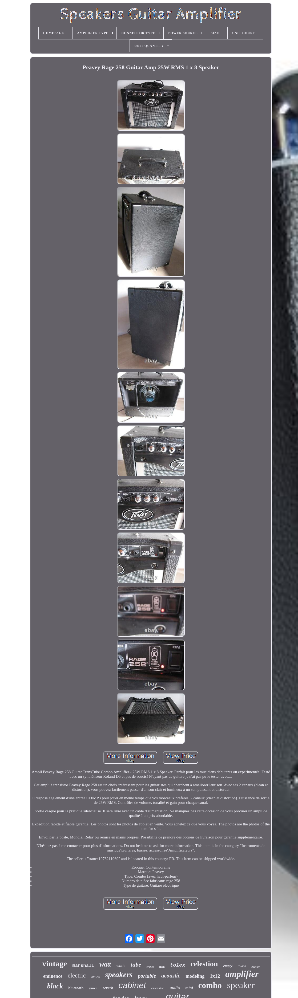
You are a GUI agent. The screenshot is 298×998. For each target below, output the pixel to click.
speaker (241, 985)
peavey (255, 966)
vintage (54, 963)
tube (136, 964)
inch (162, 966)
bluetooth (75, 988)
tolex (177, 965)
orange (150, 966)
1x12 (215, 976)
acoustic (170, 975)
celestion (204, 964)
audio (175, 987)
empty (227, 966)
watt (105, 964)
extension (157, 988)
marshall (83, 965)
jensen (93, 988)
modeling (195, 976)
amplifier (242, 974)
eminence (52, 976)
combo (210, 985)
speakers (118, 974)
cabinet (132, 985)
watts (120, 965)
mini (189, 988)
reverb (108, 988)
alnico (95, 977)
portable (147, 976)
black (55, 986)
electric (77, 975)
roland (242, 966)
